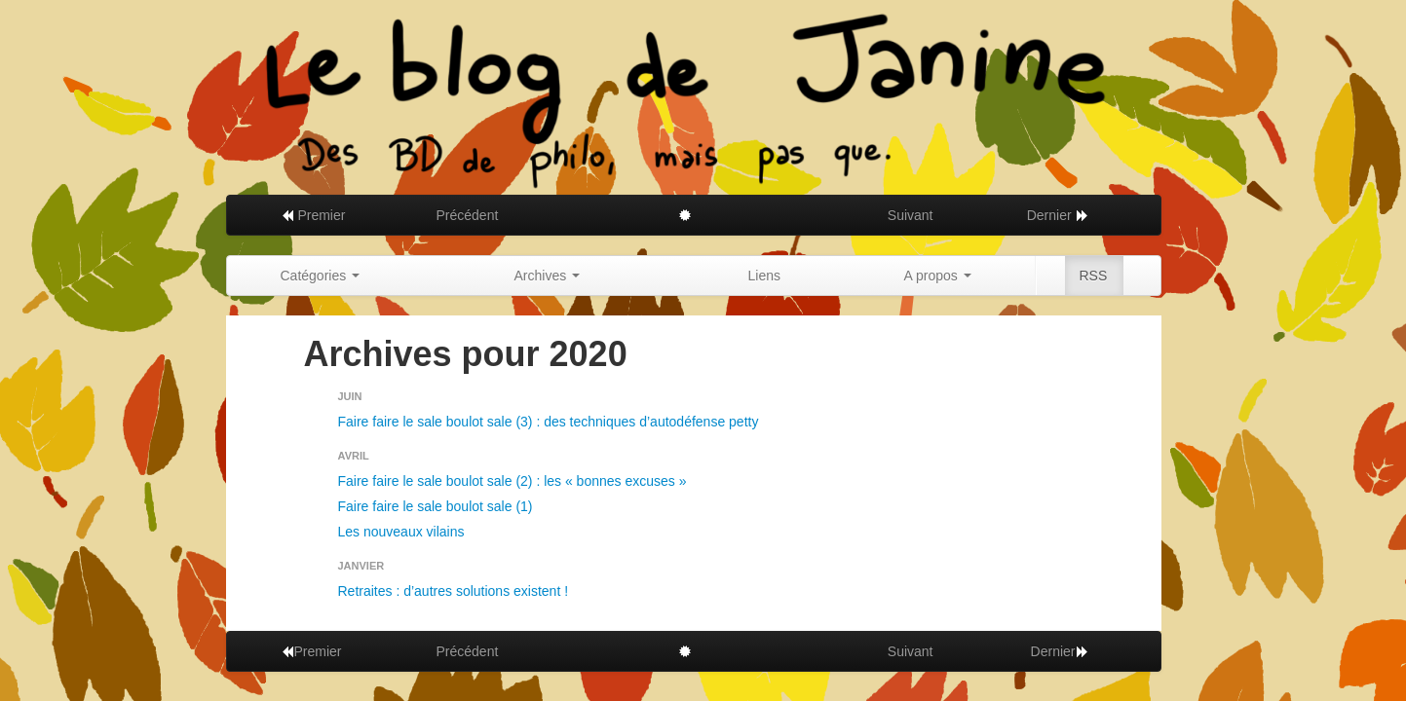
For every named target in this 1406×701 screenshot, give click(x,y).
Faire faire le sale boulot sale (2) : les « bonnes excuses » (512, 481)
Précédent (468, 215)
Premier (313, 215)
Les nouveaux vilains (401, 531)
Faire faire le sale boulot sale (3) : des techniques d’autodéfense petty (548, 421)
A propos (937, 275)
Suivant (910, 215)
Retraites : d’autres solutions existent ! (453, 591)
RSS (1094, 275)
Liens (764, 275)
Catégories (321, 275)
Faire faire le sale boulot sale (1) (435, 506)
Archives (547, 275)
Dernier (1058, 215)
